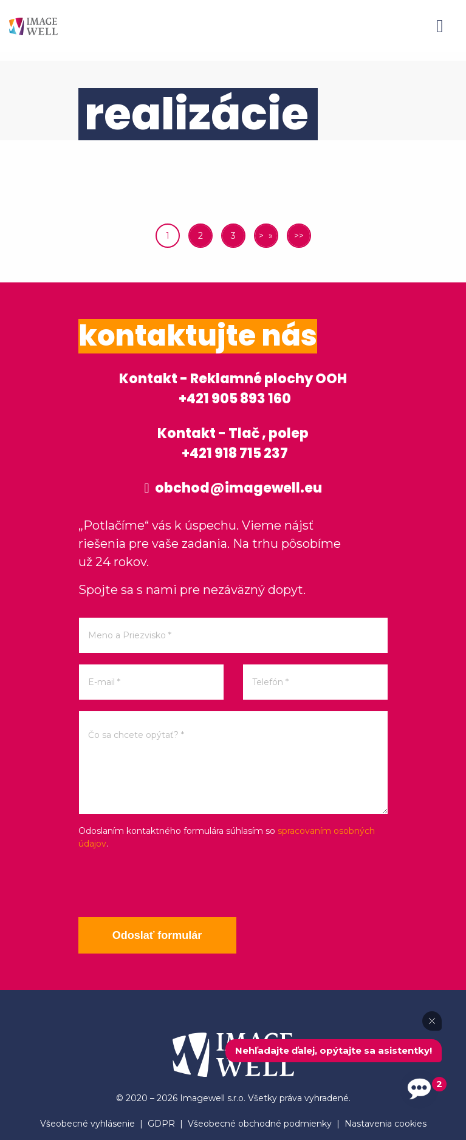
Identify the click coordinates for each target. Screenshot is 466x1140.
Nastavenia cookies (385, 1123)
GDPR (161, 1123)
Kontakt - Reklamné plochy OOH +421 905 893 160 (233, 388)
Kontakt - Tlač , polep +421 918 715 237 (233, 443)
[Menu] (440, 26)
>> (299, 235)
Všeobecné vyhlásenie (87, 1123)
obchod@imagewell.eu (232, 488)
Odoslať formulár (157, 935)
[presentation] (170, 883)
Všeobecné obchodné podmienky (260, 1123)
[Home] (33, 25)
